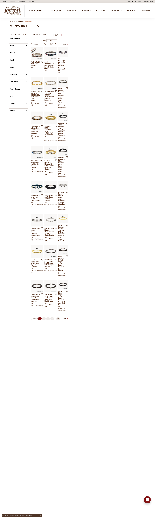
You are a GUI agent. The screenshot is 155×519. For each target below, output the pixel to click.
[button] (21, 1)
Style (12, 67)
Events (146, 10)
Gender (13, 96)
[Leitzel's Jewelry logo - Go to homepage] (13, 11)
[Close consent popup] (40, 515)
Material (13, 74)
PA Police (116, 10)
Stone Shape (15, 89)
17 (97, 444)
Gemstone (14, 82)
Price (12, 45)
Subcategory (15, 38)
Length (13, 103)
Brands (13, 53)
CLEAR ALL (25, 34)
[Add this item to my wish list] (66, 86)
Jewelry (12, 21)
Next (141, 44)
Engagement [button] (37, 10)
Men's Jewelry (19, 21)
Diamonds (56, 10)
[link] (4, 1)
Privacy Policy (28, 515)
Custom (100, 10)
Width (12, 111)
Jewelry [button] (86, 10)
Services (132, 10)
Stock (12, 60)
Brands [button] (71, 10)
